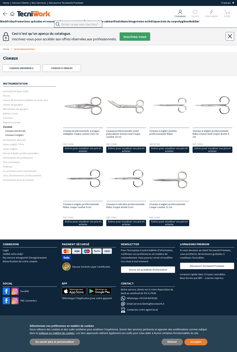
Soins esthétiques (171, 22)
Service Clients (20, 2)
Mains (141, 22)
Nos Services (39, 2)
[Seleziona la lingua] (227, 2)
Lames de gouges (13, 104)
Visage (152, 22)
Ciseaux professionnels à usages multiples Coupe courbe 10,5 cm (81, 132)
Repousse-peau (12, 122)
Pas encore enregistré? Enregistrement (25, 257)
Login (6, 250)
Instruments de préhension (18, 157)
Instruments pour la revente (18, 179)
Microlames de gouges (15, 108)
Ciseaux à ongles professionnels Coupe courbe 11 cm (167, 206)
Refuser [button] (172, 341)
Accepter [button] (195, 341)
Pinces (6, 95)
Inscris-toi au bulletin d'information (148, 269)
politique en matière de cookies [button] (56, 333)
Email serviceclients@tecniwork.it (142, 303)
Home (6, 2)
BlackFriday (10, 22)
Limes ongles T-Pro (13, 144)
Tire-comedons (11, 162)
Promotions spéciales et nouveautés (44, 22)
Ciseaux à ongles (14, 134)
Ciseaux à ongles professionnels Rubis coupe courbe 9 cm (81, 206)
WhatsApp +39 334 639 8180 (139, 298)
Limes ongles (10, 148)
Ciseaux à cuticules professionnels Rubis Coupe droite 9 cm (125, 206)
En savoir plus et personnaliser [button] (55, 341)
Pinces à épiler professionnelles (21, 153)
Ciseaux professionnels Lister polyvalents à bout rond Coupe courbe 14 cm (123, 133)
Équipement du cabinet (110, 22)
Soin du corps (194, 22)
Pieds (131, 22)
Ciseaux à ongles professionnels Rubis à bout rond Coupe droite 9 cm (211, 133)
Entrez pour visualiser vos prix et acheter (83, 150)
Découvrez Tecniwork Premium (66, 2)
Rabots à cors (10, 113)
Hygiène (211, 22)
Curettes (8, 117)
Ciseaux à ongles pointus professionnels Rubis (163, 132)
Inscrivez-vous (134, 36)
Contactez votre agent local (139, 309)
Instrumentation (81, 22)
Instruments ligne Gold (15, 91)
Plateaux (7, 166)
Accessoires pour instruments (19, 170)
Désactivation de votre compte (20, 261)
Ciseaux (7, 126)
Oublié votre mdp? (13, 254)
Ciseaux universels (15, 130)
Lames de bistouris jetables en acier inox (25, 100)
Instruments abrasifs (14, 139)
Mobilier (225, 22)
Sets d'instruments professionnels (22, 175)
